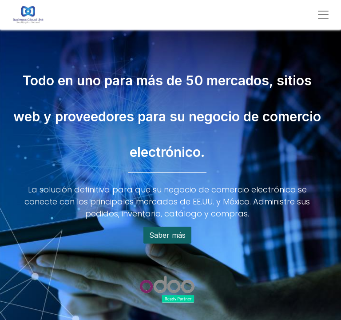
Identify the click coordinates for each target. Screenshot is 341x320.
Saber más (167, 235)
